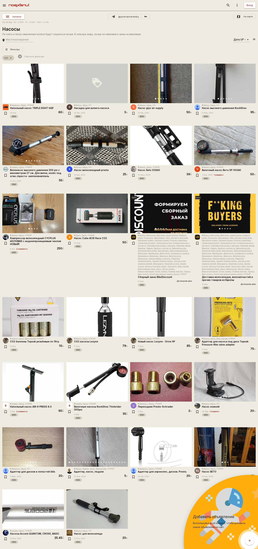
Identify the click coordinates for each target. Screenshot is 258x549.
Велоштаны (143, 259)
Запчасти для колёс (179, 238)
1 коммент (219, 175)
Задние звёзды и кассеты (159, 259)
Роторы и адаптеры (178, 240)
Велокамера (159, 238)
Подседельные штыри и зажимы (161, 246)
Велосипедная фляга (179, 251)
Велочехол (160, 235)
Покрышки (148, 238)
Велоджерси (143, 256)
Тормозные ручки (164, 243)
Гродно (15, 531)
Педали (149, 248)
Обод (168, 238)
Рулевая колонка (175, 271)
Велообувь (154, 256)
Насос (23, 105)
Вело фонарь (163, 251)
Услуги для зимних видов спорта (164, 274)
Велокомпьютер (179, 248)
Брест (78, 235)
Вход (250, 5)
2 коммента (21, 249)
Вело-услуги (143, 274)
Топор (157, 271)
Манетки (141, 248)
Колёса (164, 271)
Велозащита (158, 264)
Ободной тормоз (162, 240)
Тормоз (187, 271)
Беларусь (16, 105)
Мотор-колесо (168, 269)
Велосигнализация (146, 271)
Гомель (15, 167)
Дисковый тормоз (146, 240)
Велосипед (150, 235)
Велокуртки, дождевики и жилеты (174, 253)
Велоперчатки (175, 256)
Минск (78, 105)
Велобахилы (153, 253)
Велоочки (164, 256)
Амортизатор (172, 235)
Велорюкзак (231, 269)
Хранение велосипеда (147, 251)
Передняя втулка (171, 264)
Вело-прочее (183, 266)
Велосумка (142, 253)
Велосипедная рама (146, 269)
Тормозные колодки (146, 243)
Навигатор (172, 266)
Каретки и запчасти (162, 248)
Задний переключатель (162, 261)
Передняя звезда (183, 246)
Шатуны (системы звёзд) (155, 266)
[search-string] (19, 39)
